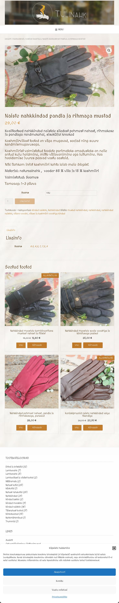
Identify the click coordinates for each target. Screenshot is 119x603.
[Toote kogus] (9, 201)
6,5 (36, 246)
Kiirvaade (37, 345)
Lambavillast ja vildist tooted (19, 477)
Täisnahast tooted (14, 510)
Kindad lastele (12, 499)
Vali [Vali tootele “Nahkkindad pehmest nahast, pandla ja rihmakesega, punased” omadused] (21, 427)
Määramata (11, 481)
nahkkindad (94, 210)
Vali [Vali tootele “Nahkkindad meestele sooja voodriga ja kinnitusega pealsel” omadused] (77, 345)
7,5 (43, 246)
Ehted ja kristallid (14, 467)
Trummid (10, 521)
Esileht (8, 39)
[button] (114, 548)
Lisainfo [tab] (11, 230)
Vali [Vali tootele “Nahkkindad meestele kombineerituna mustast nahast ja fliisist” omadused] (21, 345)
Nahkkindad (18, 39)
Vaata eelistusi (59, 590)
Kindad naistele (33, 39)
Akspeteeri (59, 572)
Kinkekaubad (12, 514)
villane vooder (21, 213)
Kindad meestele (14, 503)
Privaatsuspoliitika (59, 597)
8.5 (32, 246)
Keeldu (59, 581)
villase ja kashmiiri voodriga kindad (47, 213)
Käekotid (10, 488)
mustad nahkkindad (77, 210)
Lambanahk (11, 470)
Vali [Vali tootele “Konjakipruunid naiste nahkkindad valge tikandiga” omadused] (77, 427)
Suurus (25, 192)
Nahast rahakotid (14, 492)
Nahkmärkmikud (14, 518)
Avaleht (9, 540)
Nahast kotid (12, 485)
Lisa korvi (25, 201)
